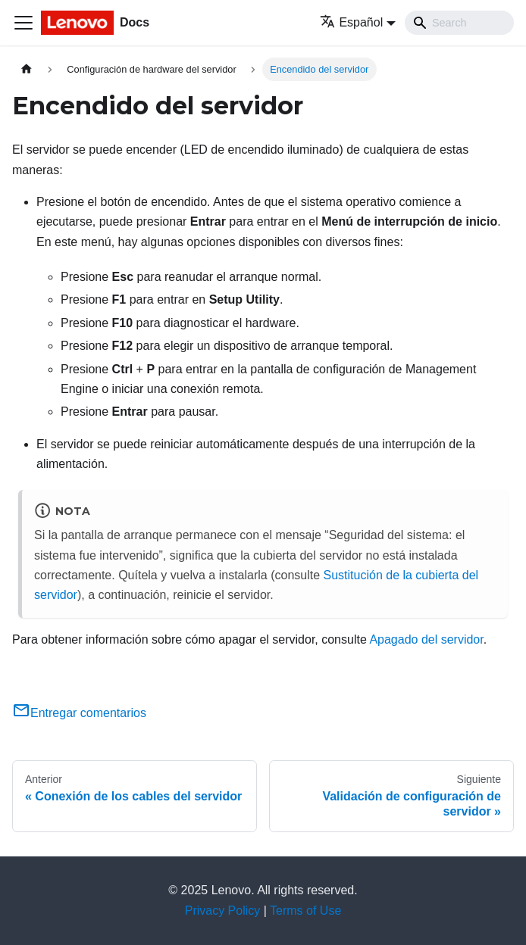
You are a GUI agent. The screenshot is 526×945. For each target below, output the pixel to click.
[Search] (459, 23)
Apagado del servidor (426, 639)
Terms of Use (305, 910)
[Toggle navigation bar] (23, 22)
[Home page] (26, 69)
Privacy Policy (223, 910)
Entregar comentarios (79, 712)
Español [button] (351, 22)
